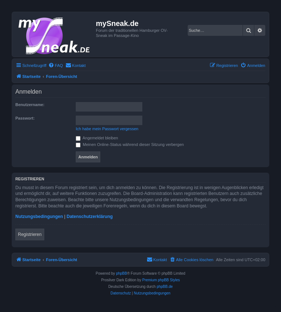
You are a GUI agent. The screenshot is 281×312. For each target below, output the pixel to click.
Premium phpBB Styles (161, 280)
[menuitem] (55, 65)
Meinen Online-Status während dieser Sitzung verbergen (130, 144)
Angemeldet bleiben (97, 138)
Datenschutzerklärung (90, 216)
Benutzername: (29, 104)
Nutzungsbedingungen (39, 216)
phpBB (121, 273)
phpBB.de (165, 287)
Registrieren (30, 234)
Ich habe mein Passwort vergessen (107, 129)
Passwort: (25, 118)
